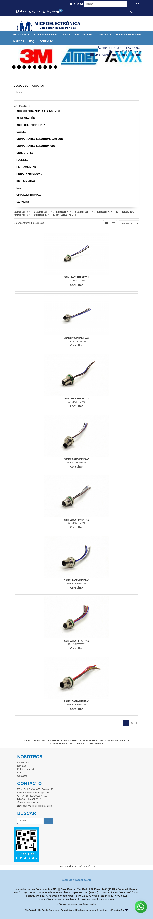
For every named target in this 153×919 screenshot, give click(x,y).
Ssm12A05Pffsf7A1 (76, 519)
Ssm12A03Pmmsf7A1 (76, 338)
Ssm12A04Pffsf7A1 (76, 398)
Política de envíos (128, 34)
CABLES (21, 132)
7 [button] (45, 67)
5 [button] (34, 67)
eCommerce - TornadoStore (61, 910)
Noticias (105, 34)
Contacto (46, 41)
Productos (21, 34)
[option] (33, 56)
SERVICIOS (23, 201)
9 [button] (55, 67)
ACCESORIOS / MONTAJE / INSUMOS (38, 111)
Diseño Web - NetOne (35, 910)
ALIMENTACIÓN (25, 118)
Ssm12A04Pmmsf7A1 (76, 459)
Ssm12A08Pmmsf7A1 (76, 701)
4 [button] (29, 67)
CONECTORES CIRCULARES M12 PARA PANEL (45, 215)
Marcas (18, 41)
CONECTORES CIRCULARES (55, 212)
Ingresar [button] (36, 11)
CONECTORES (25, 153)
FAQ (31, 41)
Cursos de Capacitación (52, 34)
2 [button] (19, 67)
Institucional (84, 34)
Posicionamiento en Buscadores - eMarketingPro (100, 910)
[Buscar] (131, 12)
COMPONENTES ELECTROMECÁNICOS (39, 139)
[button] (70, 3)
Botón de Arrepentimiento (76, 880)
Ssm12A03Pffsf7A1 (76, 277)
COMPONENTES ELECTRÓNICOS (36, 146)
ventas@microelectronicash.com (58, 899)
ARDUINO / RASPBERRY (30, 125)
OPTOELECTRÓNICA (28, 194)
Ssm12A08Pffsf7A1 (76, 640)
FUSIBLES (22, 159)
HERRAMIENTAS (26, 166)
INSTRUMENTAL (25, 180)
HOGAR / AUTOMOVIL (29, 173)
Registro (51, 11)
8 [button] (50, 67)
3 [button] (24, 67)
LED (18, 187)
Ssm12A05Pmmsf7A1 (76, 580)
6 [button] (40, 67)
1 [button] (14, 67)
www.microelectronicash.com (96, 899)
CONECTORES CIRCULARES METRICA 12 (105, 212)
